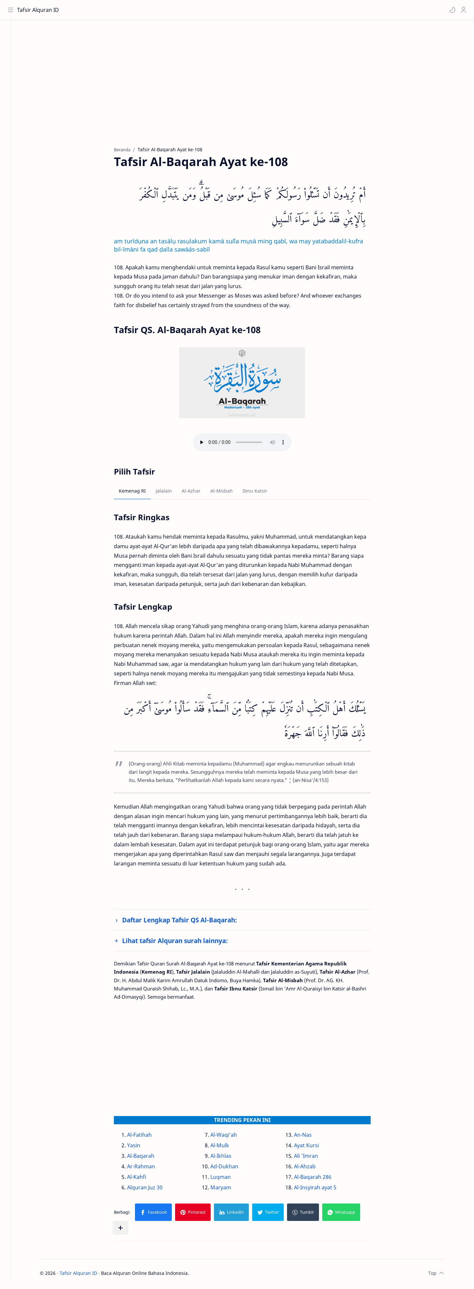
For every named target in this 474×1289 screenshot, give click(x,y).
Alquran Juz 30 (152, 1189)
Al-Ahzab (312, 1168)
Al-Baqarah (148, 1157)
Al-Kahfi (143, 1178)
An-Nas (310, 1136)
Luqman (228, 1178)
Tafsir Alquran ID (39, 9)
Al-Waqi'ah (231, 1136)
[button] (451, 10)
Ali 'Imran (313, 1157)
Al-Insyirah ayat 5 (322, 1189)
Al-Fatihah (146, 1136)
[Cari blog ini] (137, 10)
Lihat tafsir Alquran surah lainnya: (182, 942)
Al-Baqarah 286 (319, 1178)
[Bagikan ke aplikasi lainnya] (128, 1230)
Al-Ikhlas (228, 1157)
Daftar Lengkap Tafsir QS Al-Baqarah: (186, 922)
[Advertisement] (244, 89)
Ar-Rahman (148, 1168)
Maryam (228, 1189)
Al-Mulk (227, 1147)
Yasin (140, 1147)
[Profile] (462, 10)
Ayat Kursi (313, 1147)
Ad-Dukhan (232, 1168)
